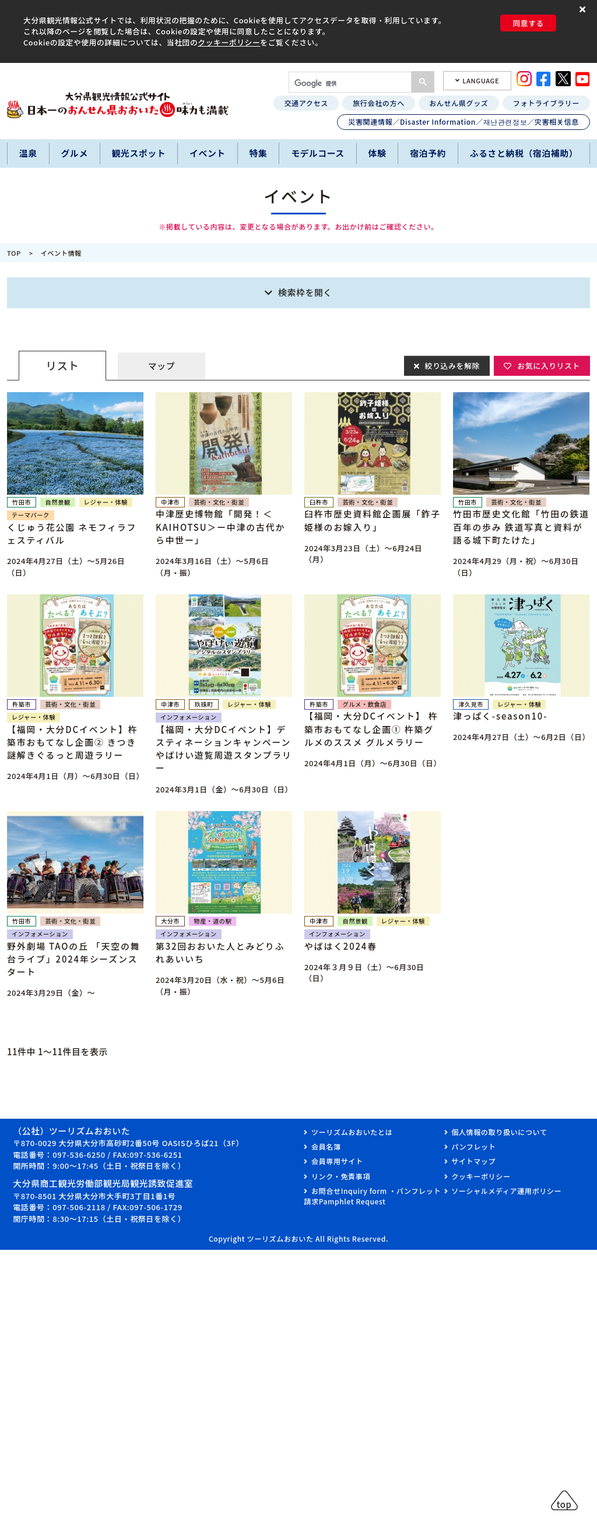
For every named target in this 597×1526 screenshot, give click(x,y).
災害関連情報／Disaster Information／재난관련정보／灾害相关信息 (463, 121)
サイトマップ (473, 1161)
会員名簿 (326, 1146)
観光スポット (139, 153)
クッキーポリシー (229, 42)
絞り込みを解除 (451, 365)
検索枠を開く (305, 292)
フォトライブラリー (546, 103)
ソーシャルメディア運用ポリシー (506, 1191)
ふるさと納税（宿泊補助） (524, 153)
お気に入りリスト (548, 365)
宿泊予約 (428, 153)
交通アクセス (306, 103)
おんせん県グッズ (458, 103)
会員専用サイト (337, 1161)
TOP (14, 253)
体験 (377, 153)
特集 (259, 153)
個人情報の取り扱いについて (499, 1132)
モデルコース (318, 153)
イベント (207, 153)
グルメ (74, 153)
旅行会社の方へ (379, 103)
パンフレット (473, 1146)
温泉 (28, 153)
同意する (528, 23)
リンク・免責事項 (340, 1176)
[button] (584, 9)
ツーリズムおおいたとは (351, 1132)
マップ (161, 366)
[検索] (348, 83)
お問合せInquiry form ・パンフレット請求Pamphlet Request (372, 1196)
